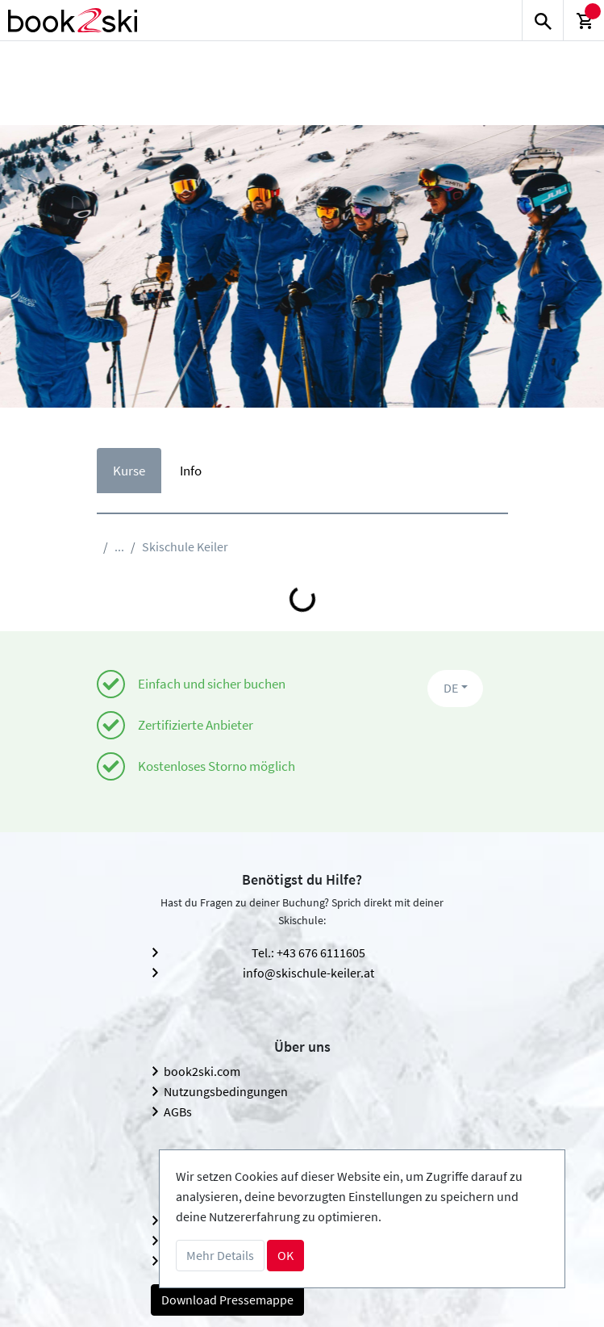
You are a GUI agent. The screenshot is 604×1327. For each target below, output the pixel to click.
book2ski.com (202, 1071)
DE (451, 688)
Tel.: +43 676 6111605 (308, 952)
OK (285, 1255)
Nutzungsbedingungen (226, 1091)
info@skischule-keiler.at (308, 973)
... (119, 546)
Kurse (129, 470)
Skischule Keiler (185, 546)
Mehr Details (220, 1255)
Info (191, 470)
